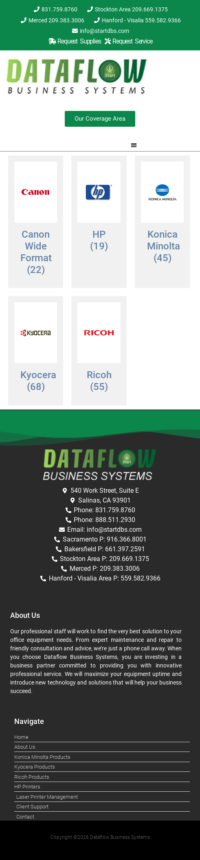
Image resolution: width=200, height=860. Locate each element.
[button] (133, 144)
